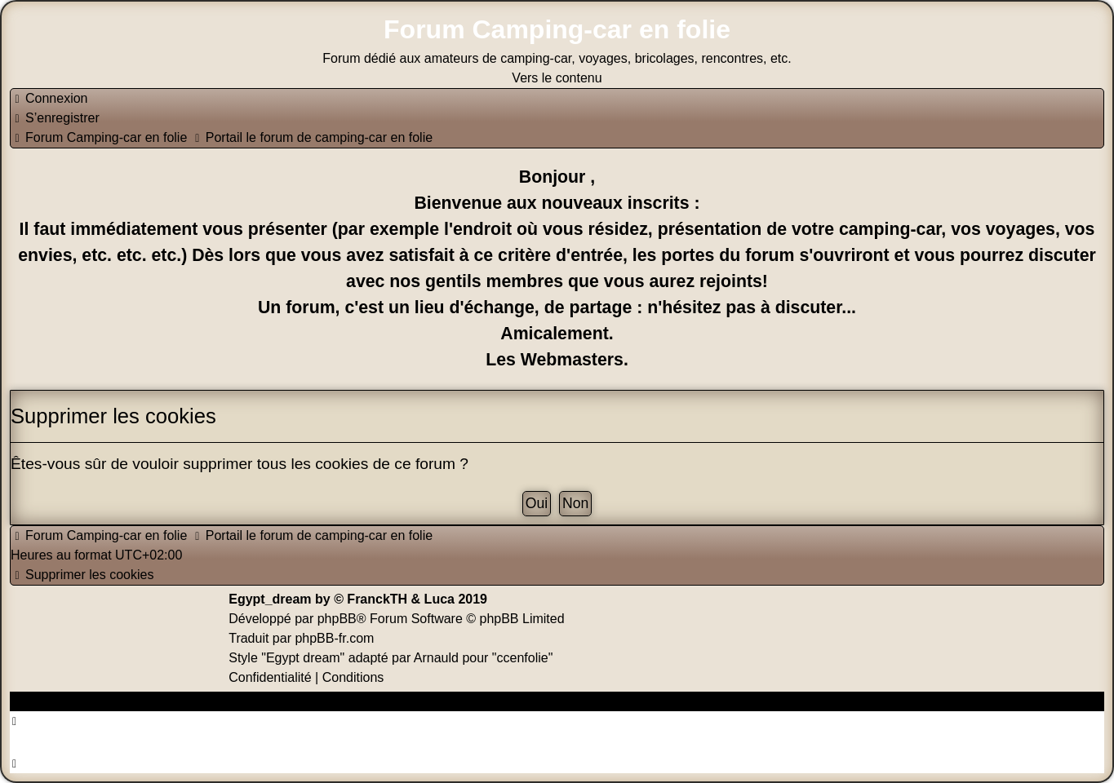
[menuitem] (49, 98)
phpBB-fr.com (334, 638)
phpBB (337, 619)
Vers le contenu (556, 78)
